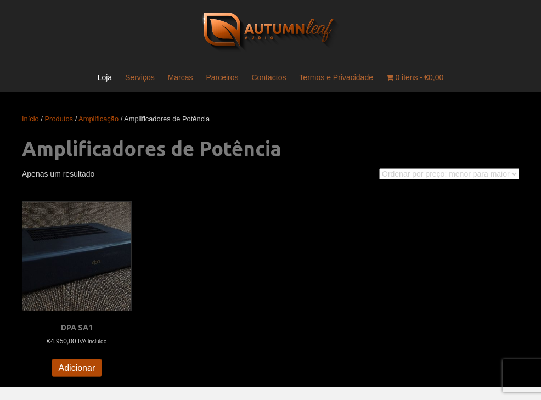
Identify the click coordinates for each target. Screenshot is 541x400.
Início (30, 119)
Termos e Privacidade (336, 77)
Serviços (140, 77)
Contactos (268, 77)
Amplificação (98, 119)
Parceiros (222, 77)
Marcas (180, 77)
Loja (105, 77)
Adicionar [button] (77, 368)
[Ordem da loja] (449, 173)
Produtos (59, 119)
